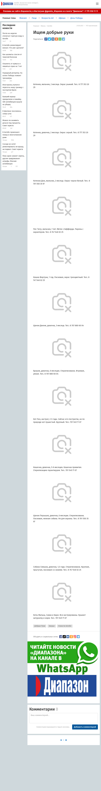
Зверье (52, 626)
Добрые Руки (39, 626)
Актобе (49, 26)
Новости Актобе (64, 626)
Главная (36, 26)
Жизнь (43, 26)
